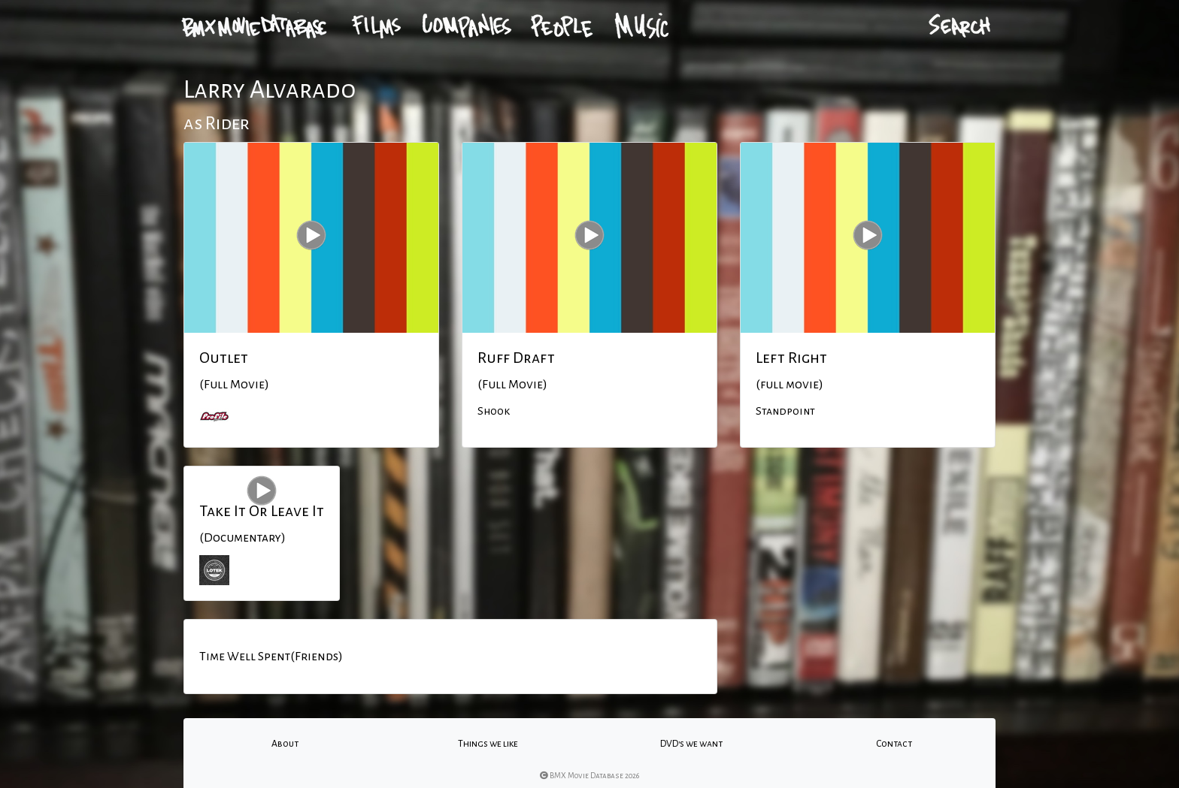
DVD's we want (691, 743)
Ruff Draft (516, 357)
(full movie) (789, 384)
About (285, 743)
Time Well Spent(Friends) (271, 656)
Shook (493, 411)
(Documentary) (242, 538)
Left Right (791, 357)
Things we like (488, 743)
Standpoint (785, 411)
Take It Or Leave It (261, 511)
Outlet (223, 357)
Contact (894, 743)
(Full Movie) (234, 384)
